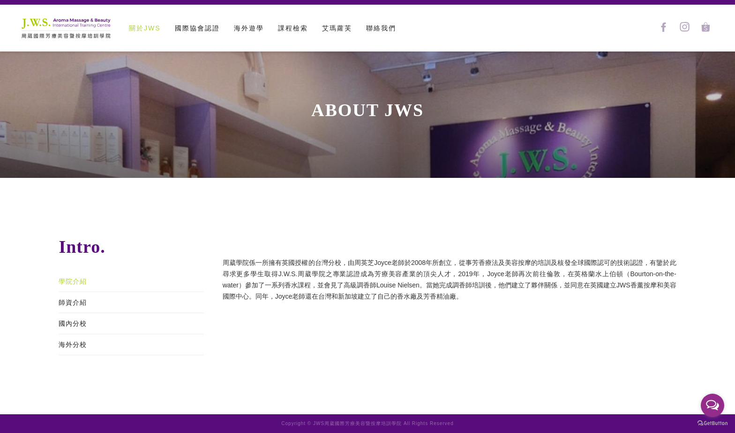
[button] (197, 28)
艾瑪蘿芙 (337, 28)
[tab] (131, 281)
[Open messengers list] (712, 405)
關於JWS (145, 28)
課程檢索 (293, 28)
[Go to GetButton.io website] (713, 423)
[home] (65, 28)
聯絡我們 (381, 28)
